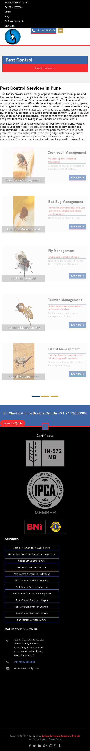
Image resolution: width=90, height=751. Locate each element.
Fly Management (61, 252)
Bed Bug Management (65, 203)
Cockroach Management (67, 154)
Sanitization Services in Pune (31, 619)
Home (38, 68)
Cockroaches (54, 163)
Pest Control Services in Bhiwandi (32, 606)
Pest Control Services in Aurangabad (32, 593)
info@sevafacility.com (26, 668)
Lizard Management (64, 350)
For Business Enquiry (15, 21)
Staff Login (10, 25)
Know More (77, 179)
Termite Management (65, 301)
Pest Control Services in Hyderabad (32, 573)
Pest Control (49, 68)
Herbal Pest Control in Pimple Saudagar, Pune (32, 554)
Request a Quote (12, 423)
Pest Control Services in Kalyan (32, 600)
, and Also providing (22, 126)
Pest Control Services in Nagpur (31, 587)
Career (8, 11)
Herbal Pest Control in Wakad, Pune (31, 547)
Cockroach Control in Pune (32, 560)
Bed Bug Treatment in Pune (31, 567)
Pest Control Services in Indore (32, 613)
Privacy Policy (55, 739)
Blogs (7, 16)
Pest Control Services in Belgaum (32, 580)
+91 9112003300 (24, 662)
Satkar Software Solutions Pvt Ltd (61, 735)
